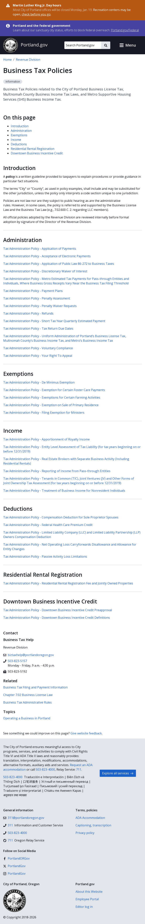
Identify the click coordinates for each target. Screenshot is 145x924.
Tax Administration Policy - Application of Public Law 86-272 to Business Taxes (58, 264)
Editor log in (84, 907)
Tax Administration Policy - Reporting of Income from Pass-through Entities (56, 471)
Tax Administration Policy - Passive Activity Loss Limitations (45, 556)
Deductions (19, 144)
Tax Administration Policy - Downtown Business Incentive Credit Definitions (56, 617)
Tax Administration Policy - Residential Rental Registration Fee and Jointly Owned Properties (68, 583)
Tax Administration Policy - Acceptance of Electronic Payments (47, 256)
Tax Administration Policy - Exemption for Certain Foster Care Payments (54, 390)
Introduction (20, 126)
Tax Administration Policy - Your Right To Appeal (37, 356)
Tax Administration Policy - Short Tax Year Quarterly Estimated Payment (54, 321)
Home (7, 59)
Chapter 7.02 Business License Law (27, 695)
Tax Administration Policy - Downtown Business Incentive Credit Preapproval (57, 610)
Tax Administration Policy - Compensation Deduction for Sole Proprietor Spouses (60, 517)
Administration (21, 131)
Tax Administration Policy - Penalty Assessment (36, 298)
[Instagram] (14, 873)
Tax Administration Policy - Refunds (28, 313)
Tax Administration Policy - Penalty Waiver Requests (40, 306)
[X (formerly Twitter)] (14, 866)
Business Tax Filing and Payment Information (35, 687)
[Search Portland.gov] (82, 45)
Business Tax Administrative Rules (27, 702)
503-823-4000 (45, 769)
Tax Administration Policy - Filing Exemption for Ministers (43, 412)
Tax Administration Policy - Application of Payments (39, 249)
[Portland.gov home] (25, 45)
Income (16, 140)
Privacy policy (85, 833)
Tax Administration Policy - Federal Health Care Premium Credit (48, 525)
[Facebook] (16, 858)
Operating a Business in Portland (26, 718)
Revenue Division (28, 59)
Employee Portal (87, 899)
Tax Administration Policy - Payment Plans (33, 291)
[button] (127, 45)
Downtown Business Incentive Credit (37, 153)
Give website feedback (86, 733)
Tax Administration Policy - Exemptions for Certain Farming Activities (51, 397)
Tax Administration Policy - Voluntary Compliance (38, 348)
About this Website (89, 892)
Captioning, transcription (93, 825)
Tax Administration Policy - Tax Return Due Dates (38, 328)
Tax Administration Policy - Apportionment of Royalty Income (46, 439)
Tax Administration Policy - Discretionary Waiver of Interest (45, 271)
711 (78, 769)
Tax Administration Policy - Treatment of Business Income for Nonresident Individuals (64, 490)
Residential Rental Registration (32, 149)
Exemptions (19, 135)
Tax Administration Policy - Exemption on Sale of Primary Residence (51, 405)
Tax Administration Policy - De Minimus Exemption (39, 382)
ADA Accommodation (90, 818)
